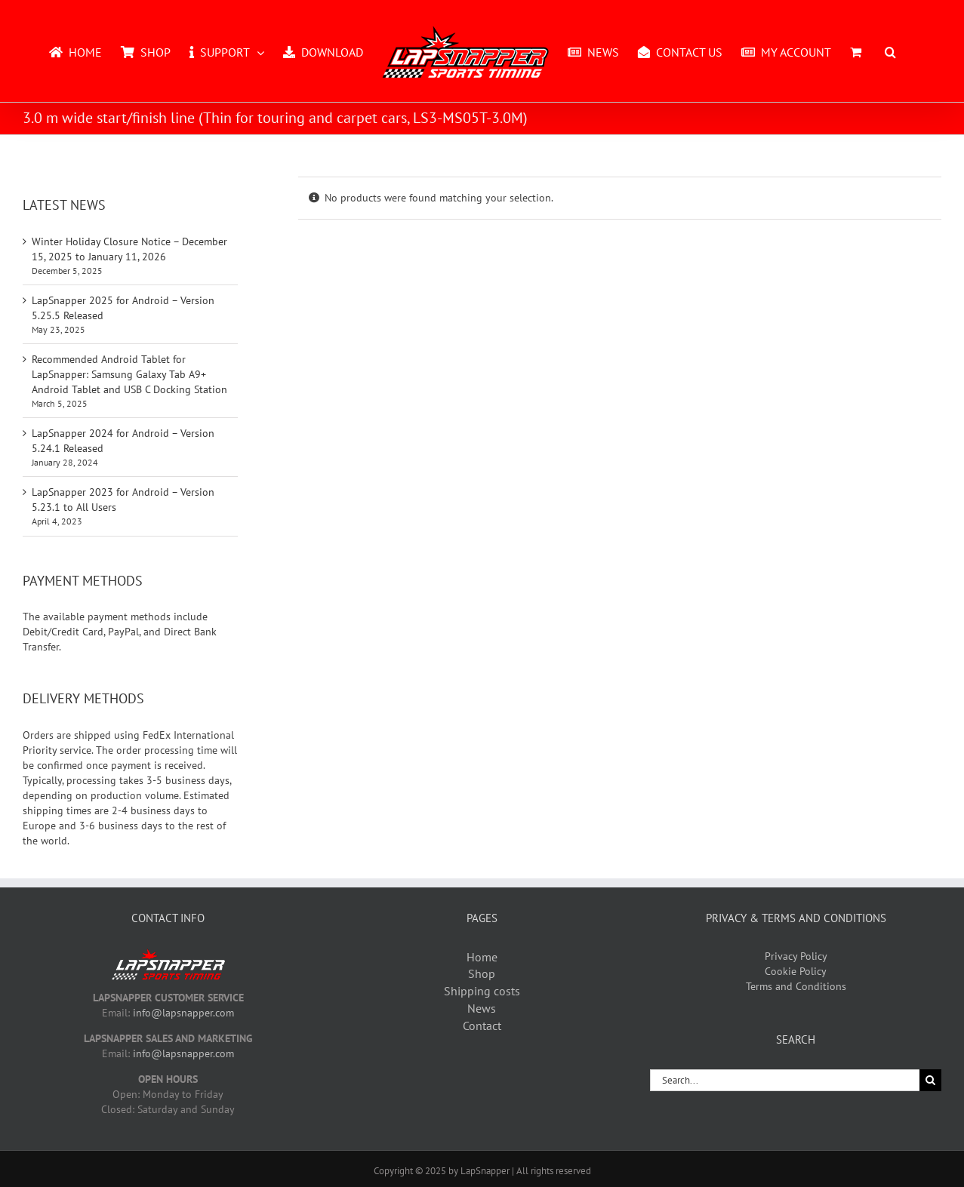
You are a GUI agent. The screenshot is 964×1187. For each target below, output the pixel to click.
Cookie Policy (796, 971)
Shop (481, 973)
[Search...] (784, 1080)
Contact (482, 1025)
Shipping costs (482, 990)
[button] (890, 51)
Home (482, 956)
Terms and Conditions (796, 986)
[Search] (930, 1080)
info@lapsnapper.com (183, 1012)
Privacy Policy (796, 956)
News (481, 1008)
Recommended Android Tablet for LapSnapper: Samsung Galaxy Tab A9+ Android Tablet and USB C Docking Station (129, 374)
